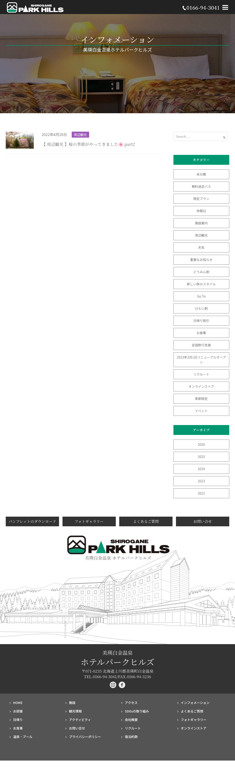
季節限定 (201, 398)
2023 (201, 481)
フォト (194, 719)
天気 (201, 247)
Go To (203, 296)
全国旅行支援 (201, 345)
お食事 (201, 332)
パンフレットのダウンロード (32, 521)
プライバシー (85, 736)
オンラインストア (201, 386)
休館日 (201, 210)
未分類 (201, 174)
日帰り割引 (201, 320)
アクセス (131, 702)
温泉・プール (22, 736)
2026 (201, 444)
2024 (201, 468)
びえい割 (201, 308)
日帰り (18, 719)
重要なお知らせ (201, 259)
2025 (201, 456)
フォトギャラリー (89, 521)
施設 (72, 702)
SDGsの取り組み (137, 711)
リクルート (201, 374)
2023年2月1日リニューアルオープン (201, 359)
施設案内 (201, 223)
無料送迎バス (201, 186)
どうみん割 (201, 271)
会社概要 (131, 719)
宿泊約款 (131, 736)
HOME (18, 702)
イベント (201, 410)
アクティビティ (80, 719)
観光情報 (75, 711)
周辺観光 (80, 134)
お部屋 (18, 711)
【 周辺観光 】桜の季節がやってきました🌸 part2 (88, 144)
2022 (201, 493)
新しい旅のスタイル (201, 284)
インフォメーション (195, 702)
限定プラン (201, 198)
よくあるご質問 (146, 521)
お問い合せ (202, 521)
